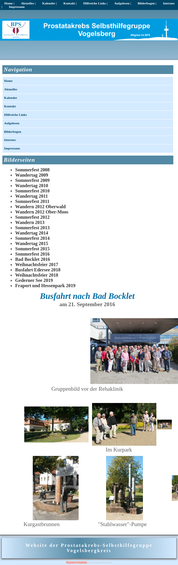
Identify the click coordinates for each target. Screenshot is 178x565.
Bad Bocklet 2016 (32, 259)
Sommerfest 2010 (32, 190)
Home (8, 80)
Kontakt (10, 106)
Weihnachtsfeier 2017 (36, 264)
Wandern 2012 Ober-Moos (41, 211)
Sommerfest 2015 (32, 248)
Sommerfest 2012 (32, 217)
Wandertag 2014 (31, 232)
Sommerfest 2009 (32, 180)
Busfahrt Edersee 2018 (38, 269)
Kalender (10, 97)
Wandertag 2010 (31, 185)
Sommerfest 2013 (32, 227)
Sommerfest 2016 (32, 254)
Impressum (17, 6)
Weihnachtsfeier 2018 (36, 275)
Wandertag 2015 (31, 243)
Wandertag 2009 (31, 175)
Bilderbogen (12, 131)
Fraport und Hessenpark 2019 (45, 285)
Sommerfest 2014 (32, 238)
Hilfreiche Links (15, 114)
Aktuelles (10, 89)
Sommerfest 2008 (32, 169)
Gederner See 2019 (34, 280)
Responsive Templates (76, 562)
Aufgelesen (11, 123)
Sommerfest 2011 (32, 201)
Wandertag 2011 (31, 196)
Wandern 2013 (29, 222)
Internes (10, 140)
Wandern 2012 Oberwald (40, 206)
